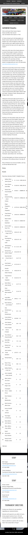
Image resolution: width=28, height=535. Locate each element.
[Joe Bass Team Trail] (14, 12)
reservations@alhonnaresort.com (10, 64)
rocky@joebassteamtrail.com (9, 490)
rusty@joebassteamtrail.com (9, 498)
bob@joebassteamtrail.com (9, 465)
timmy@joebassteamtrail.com (9, 474)
